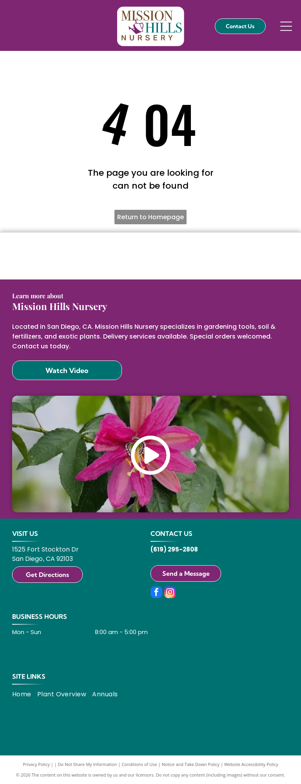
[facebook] (156, 593)
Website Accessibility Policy (251, 764)
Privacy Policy (36, 764)
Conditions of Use (139, 764)
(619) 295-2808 (174, 549)
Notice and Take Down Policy (191, 764)
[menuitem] (24, 694)
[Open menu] (286, 26)
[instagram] (170, 593)
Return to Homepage (150, 217)
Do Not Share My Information (87, 764)
